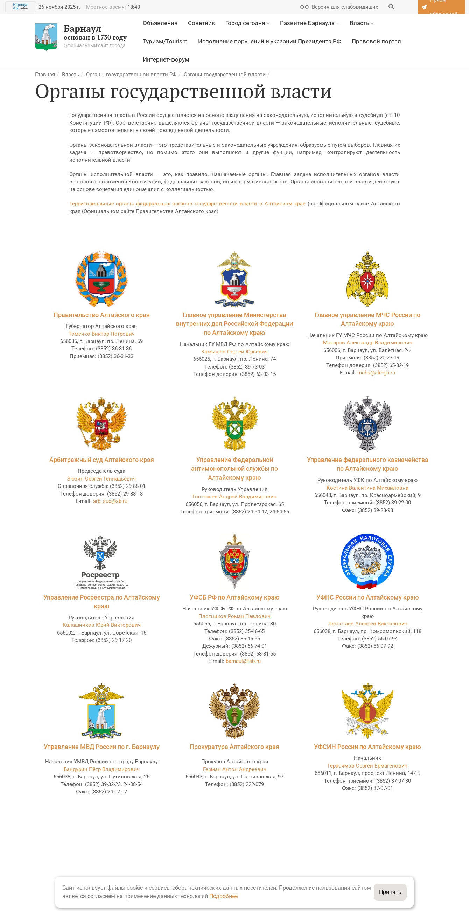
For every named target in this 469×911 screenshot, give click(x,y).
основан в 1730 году (81, 37)
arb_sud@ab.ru (110, 501)
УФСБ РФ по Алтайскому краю (235, 597)
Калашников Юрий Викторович (102, 625)
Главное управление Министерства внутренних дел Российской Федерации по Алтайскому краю (234, 323)
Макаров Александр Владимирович (367, 342)
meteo (20, 8)
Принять (390, 892)
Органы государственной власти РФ (131, 74)
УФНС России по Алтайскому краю (367, 597)
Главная (45, 74)
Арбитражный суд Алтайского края (101, 459)
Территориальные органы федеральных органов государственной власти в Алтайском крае (187, 204)
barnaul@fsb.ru (243, 661)
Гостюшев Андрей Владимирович (234, 496)
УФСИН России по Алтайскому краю (367, 746)
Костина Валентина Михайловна (367, 488)
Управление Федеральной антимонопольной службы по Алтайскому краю (234, 468)
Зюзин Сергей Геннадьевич (101, 479)
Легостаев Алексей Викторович (367, 624)
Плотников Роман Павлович (234, 616)
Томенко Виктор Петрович (102, 334)
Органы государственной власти (225, 74)
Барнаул (20, 4)
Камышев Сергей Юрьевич (234, 352)
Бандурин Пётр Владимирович (102, 769)
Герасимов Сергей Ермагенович (367, 766)
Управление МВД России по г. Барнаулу (102, 746)
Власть (70, 74)
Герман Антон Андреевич (234, 769)
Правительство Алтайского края (102, 314)
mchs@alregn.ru (376, 373)
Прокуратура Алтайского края (234, 746)
